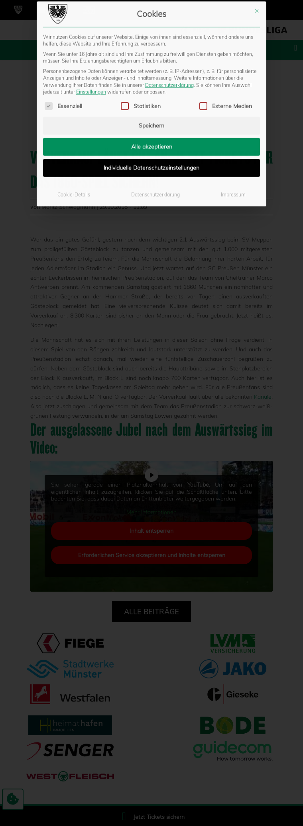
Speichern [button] (151, 31)
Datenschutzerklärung (155, 100)
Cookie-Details (73, 100)
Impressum (233, 100)
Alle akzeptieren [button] (151, 52)
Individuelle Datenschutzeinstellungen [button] (151, 73)
